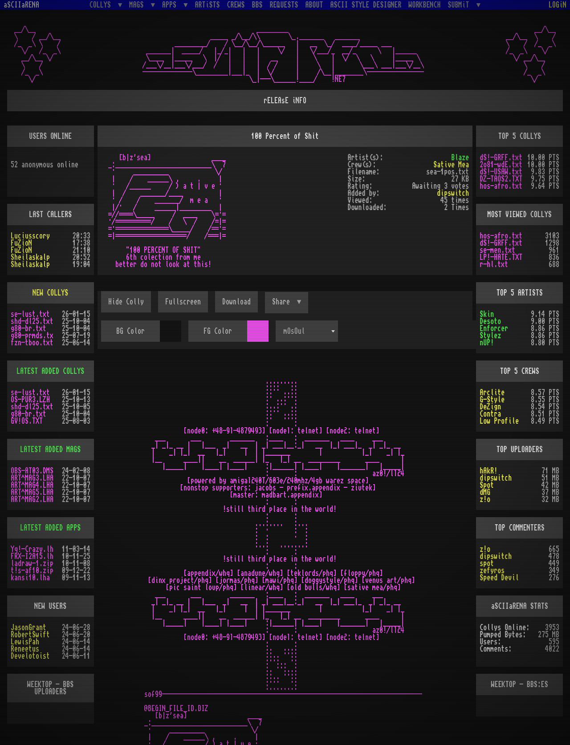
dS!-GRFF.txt (501, 157)
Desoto (490, 321)
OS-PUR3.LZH (30, 399)
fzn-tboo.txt (32, 342)
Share (282, 301)
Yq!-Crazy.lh (32, 549)
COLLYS (102, 4)
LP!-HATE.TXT (501, 257)
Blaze (460, 157)
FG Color (218, 331)
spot (487, 563)
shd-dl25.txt (32, 321)
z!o (485, 499)
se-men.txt (497, 250)
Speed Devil (499, 577)
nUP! (487, 342)
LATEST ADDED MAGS (50, 449)
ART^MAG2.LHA (32, 499)
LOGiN (557, 4)
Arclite (492, 392)
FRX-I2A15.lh (32, 556)
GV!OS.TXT (27, 421)
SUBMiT (460, 4)
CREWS (236, 4)
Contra (490, 413)
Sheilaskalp (30, 257)
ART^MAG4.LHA (32, 485)
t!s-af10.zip (32, 570)
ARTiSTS (207, 4)
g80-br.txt (28, 328)
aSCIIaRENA (21, 4)
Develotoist (30, 656)
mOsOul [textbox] (294, 331)
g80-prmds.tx (32, 335)
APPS (171, 4)
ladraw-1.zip (32, 563)
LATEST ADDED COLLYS (50, 371)
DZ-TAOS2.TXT (501, 178)
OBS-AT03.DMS (32, 470)
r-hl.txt (494, 264)
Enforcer (494, 328)
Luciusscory (30, 235)
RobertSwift (30, 634)
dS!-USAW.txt (501, 171)
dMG (485, 492)
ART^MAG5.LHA (32, 492)
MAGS (138, 4)
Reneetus (25, 648)
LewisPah (25, 641)
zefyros (492, 570)
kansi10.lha (30, 577)
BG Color (130, 331)
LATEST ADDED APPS (50, 527)
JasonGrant (28, 627)
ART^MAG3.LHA (32, 478)
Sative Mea (451, 164)
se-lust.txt (30, 314)
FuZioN (21, 243)
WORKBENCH (425, 4)
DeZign (490, 406)
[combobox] (307, 331)
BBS (257, 4)
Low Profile (499, 421)
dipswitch (453, 193)
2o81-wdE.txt (501, 164)
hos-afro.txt (501, 186)
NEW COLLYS (50, 292)
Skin (487, 314)
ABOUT (314, 4)
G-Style (492, 399)
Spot (487, 485)
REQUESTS (284, 4)
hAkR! (488, 470)
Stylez (490, 335)
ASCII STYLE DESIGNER (366, 4)
